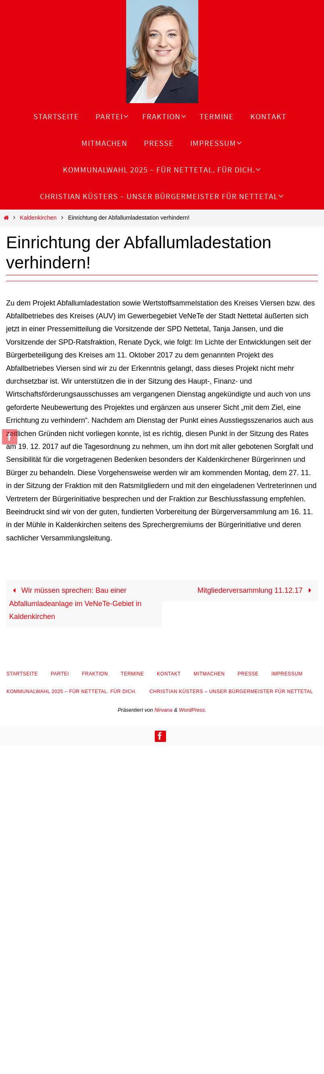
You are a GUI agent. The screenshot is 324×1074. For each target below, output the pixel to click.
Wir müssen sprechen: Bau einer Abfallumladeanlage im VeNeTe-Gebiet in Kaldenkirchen (75, 603)
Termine (132, 674)
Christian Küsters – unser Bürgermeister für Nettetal (231, 691)
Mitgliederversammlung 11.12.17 (256, 590)
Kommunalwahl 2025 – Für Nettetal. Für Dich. (71, 691)
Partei (60, 674)
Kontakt (169, 674)
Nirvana (163, 710)
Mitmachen (209, 674)
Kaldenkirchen (38, 217)
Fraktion (95, 674)
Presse (248, 674)
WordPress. (192, 710)
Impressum (286, 674)
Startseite (22, 674)
